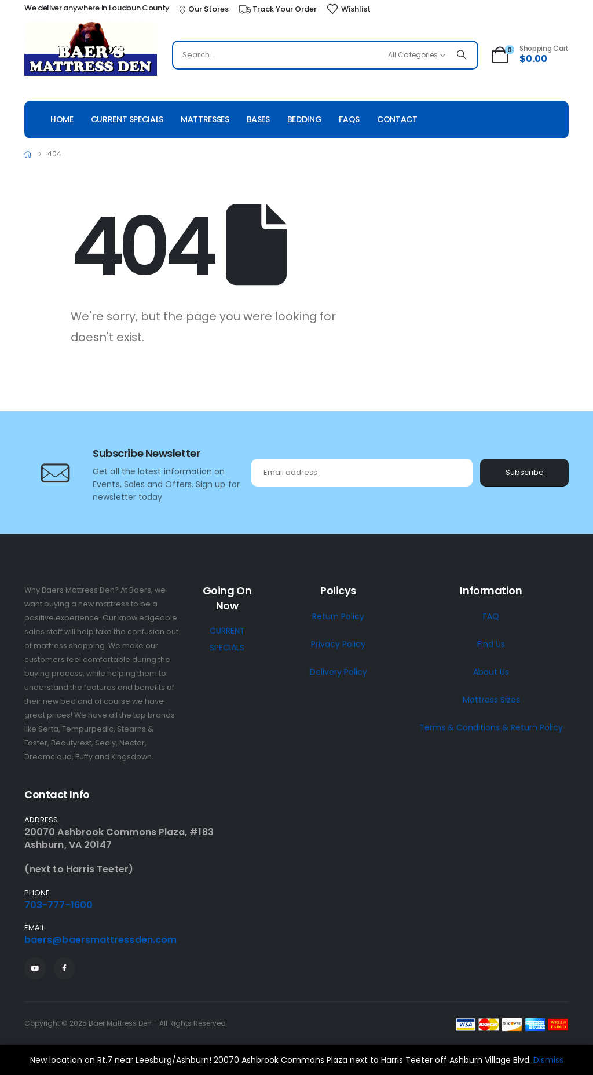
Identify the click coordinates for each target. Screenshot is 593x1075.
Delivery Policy (338, 672)
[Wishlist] (348, 9)
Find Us (491, 644)
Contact (397, 119)
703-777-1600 (58, 905)
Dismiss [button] (548, 1060)
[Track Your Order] (277, 9)
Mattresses (205, 119)
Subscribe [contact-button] (525, 472)
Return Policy (338, 616)
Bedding (304, 119)
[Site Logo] (90, 50)
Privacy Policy (338, 644)
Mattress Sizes (491, 699)
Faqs (349, 119)
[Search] (461, 55)
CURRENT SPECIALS (227, 639)
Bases (258, 119)
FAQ (491, 616)
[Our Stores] (203, 9)
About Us (491, 672)
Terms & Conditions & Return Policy (491, 727)
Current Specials (127, 119)
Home (62, 119)
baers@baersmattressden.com (100, 939)
